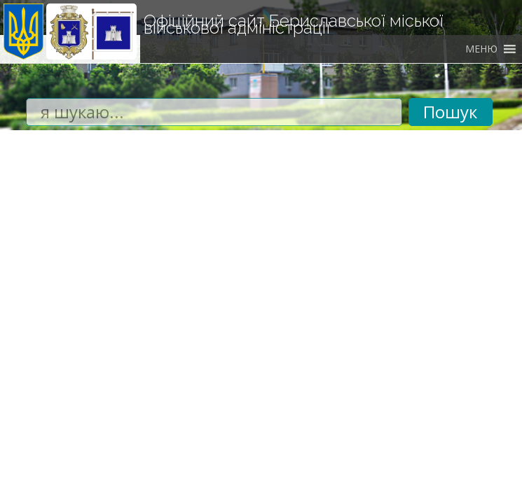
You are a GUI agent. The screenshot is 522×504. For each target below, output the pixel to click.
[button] (481, 49)
